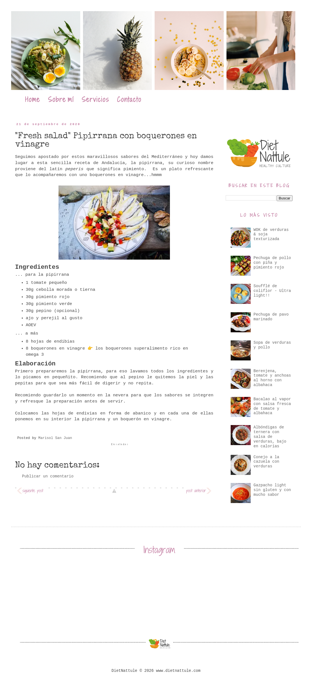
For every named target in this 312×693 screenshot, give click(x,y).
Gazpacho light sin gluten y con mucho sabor (272, 490)
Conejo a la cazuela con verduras (266, 462)
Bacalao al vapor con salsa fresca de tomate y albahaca (272, 406)
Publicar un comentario (48, 476)
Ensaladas (120, 444)
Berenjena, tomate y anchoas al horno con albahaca (272, 378)
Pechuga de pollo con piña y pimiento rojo (272, 263)
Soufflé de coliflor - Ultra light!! (272, 291)
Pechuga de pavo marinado (271, 316)
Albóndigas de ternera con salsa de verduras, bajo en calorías (270, 436)
